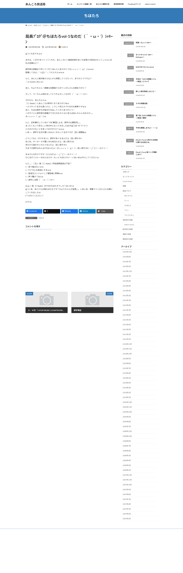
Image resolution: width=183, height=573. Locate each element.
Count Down (127, 181)
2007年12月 (127, 475)
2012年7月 (127, 300)
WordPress (78, 536)
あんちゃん (128, 196)
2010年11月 (127, 349)
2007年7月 (127, 499)
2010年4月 (127, 383)
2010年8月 (127, 363)
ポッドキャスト (128, 177)
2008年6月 (127, 451)
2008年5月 (127, 456)
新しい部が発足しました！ (146, 91)
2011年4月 (127, 325)
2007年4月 (127, 514)
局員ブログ (127, 191)
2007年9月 (127, 490)
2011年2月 (127, 334)
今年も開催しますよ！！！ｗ (146, 128)
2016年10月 (127, 252)
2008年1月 (127, 470)
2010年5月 (127, 378)
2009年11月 (127, 407)
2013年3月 (127, 291)
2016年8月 (127, 257)
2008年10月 (127, 436)
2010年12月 (127, 344)
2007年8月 (127, 494)
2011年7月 (127, 310)
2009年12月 (127, 402)
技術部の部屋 (128, 220)
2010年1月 (127, 397)
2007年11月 (127, 480)
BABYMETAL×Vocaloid (145, 67)
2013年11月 (127, 271)
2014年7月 (127, 262)
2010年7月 (127, 368)
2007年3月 (127, 519)
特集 (124, 186)
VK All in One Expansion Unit (107, 536)
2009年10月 (127, 412)
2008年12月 (127, 431)
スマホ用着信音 (141, 103)
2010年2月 (127, 393)
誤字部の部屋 (128, 229)
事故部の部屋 (128, 239)
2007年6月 (127, 504)
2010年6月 (127, 373)
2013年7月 (127, 276)
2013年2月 (127, 296)
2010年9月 (127, 359)
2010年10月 (127, 354)
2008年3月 (127, 465)
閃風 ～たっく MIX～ (143, 43)
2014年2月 (127, 266)
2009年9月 (127, 417)
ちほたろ (41, 218)
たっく (126, 201)
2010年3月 (127, 388)
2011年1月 (127, 339)
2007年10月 (127, 485)
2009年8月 (127, 422)
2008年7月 (127, 446)
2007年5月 (127, 509)
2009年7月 (127, 426)
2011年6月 (127, 315)
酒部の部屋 (127, 234)
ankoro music (129, 225)
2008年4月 (127, 460)
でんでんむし (129, 215)
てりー (126, 210)
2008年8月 (127, 441)
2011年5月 (127, 320)
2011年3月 (127, 329)
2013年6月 (127, 281)
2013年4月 (127, 286)
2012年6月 (127, 305)
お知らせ (126, 172)
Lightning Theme (90, 536)
